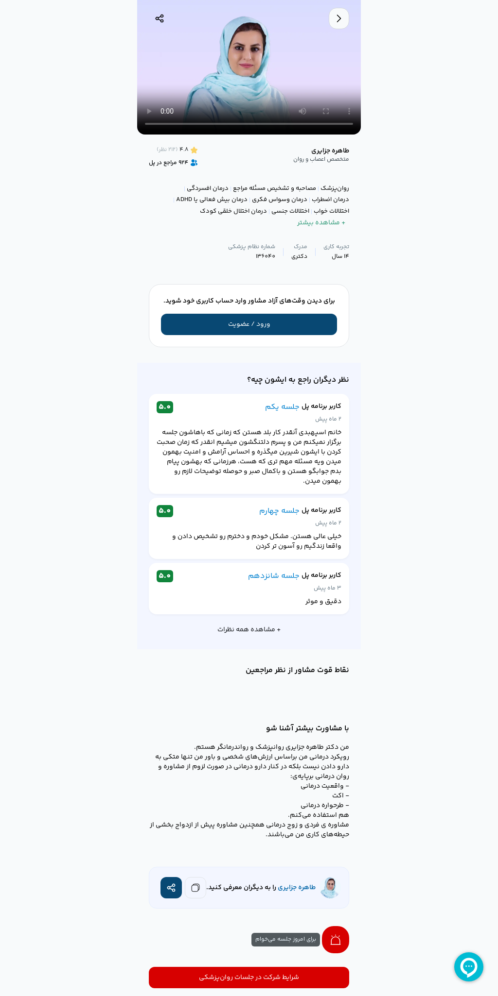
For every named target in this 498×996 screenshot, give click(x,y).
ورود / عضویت (249, 324)
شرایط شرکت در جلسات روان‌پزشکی (249, 977)
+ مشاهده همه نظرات (249, 630)
